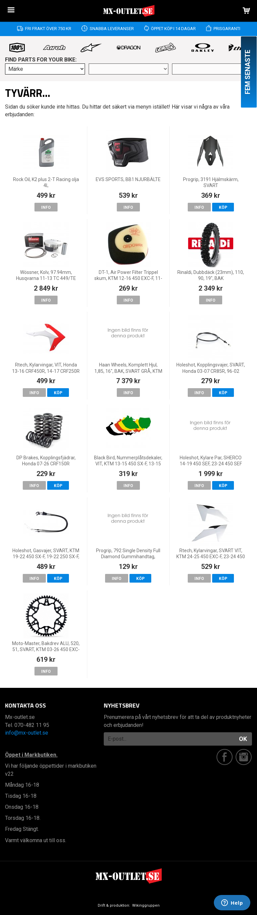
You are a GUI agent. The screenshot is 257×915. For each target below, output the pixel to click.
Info (46, 207)
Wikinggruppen (146, 905)
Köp (223, 207)
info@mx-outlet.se (26, 733)
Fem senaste (248, 72)
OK (243, 738)
